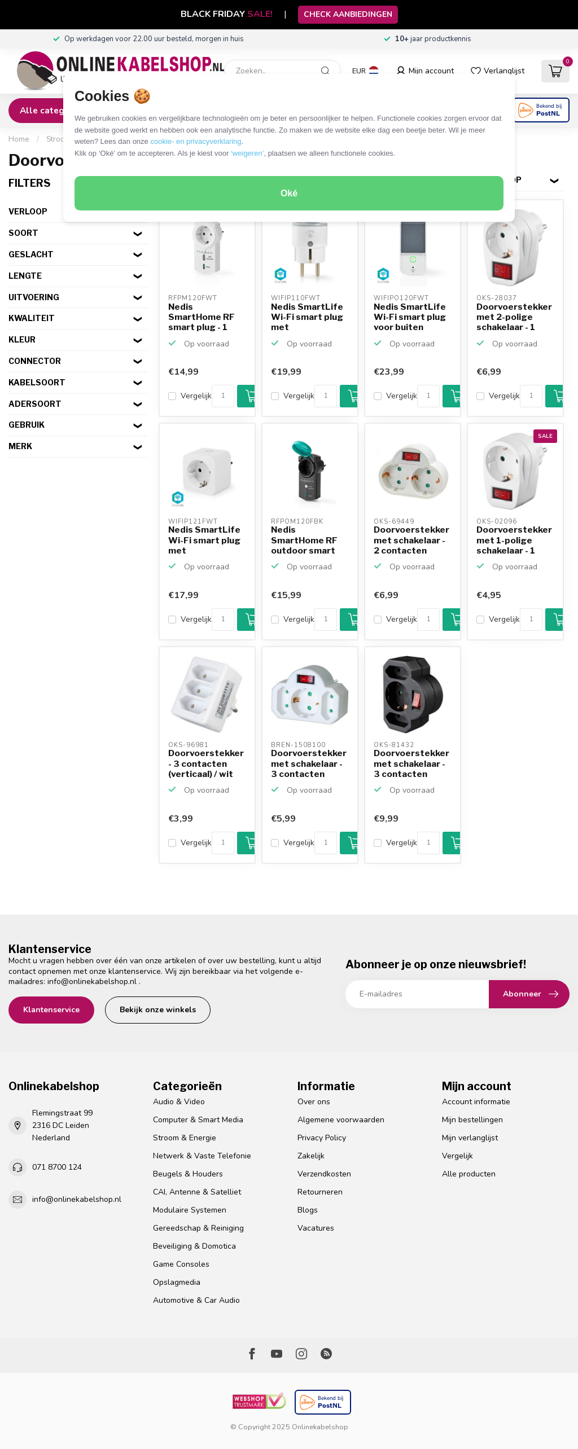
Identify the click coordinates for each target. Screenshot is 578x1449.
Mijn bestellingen (472, 1119)
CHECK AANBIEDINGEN (348, 14)
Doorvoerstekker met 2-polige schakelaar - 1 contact (514, 317)
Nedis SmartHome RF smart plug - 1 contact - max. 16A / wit (201, 317)
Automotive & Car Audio (196, 1300)
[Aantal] (223, 396)
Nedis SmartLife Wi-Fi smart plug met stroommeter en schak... (307, 317)
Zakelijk (311, 1156)
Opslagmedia (176, 1282)
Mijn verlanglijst (470, 1137)
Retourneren (320, 1192)
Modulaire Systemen (189, 1210)
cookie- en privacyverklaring (195, 141)
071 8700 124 (57, 1167)
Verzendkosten (324, 1174)
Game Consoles (181, 1264)
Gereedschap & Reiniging (198, 1228)
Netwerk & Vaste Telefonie (202, 1156)
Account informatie (476, 1101)
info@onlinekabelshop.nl (92, 981)
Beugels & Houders (188, 1174)
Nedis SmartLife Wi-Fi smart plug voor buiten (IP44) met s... (410, 317)
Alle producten (469, 1174)
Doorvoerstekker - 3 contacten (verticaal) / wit (206, 763)
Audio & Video (179, 1101)
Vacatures (315, 1228)
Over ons (313, 1101)
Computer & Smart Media (198, 1119)
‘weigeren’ (247, 153)
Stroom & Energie (184, 1137)
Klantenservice (51, 1009)
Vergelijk (196, 396)
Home (18, 139)
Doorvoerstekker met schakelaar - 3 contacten (309, 763)
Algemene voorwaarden (340, 1119)
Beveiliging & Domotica (194, 1246)
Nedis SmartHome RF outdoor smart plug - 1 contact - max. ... (307, 540)
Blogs (307, 1210)
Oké (289, 193)
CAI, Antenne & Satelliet (197, 1192)
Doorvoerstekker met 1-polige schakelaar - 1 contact (514, 540)
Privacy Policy (321, 1137)
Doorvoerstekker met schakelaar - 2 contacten (411, 540)
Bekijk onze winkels (158, 1009)
